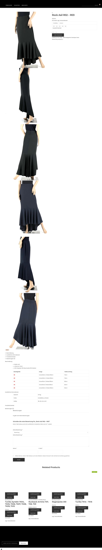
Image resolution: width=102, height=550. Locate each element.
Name (15, 448)
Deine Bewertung (18, 430)
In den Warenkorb (58, 35)
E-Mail (41, 448)
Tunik (11, 499)
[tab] (51, 353)
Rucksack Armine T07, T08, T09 (39, 503)
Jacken (58, 499)
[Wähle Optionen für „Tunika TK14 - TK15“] (81, 494)
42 (42, 401)
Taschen (31, 499)
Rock (78, 37)
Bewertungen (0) (10, 358)
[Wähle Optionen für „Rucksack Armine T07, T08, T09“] (35, 494)
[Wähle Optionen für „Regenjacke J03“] (58, 494)
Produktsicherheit (10, 357)
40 (40, 401)
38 (38, 401)
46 (45, 401)
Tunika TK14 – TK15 (83, 502)
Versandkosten (64, 20)
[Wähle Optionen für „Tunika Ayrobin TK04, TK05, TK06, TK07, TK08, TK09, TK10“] (11, 494)
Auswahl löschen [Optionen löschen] (57, 28)
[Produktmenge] (54, 32)
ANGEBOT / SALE (37, 499)
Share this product (57, 39)
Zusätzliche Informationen (13, 355)
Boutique (73, 37)
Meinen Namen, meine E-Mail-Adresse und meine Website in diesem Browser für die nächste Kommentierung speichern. (42, 456)
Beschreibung (10, 353)
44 (44, 401)
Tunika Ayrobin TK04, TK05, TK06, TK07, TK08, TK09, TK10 (15, 504)
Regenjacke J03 (59, 502)
